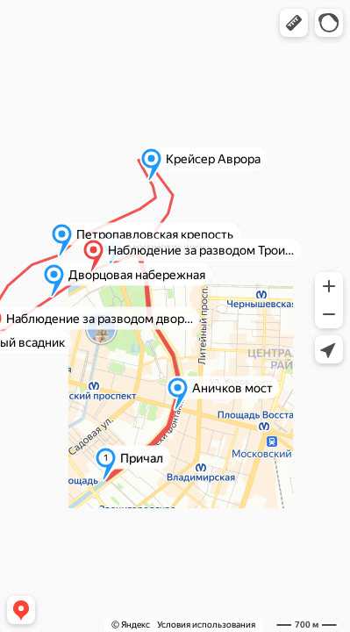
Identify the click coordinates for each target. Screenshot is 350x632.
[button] (294, 23)
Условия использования (206, 624)
